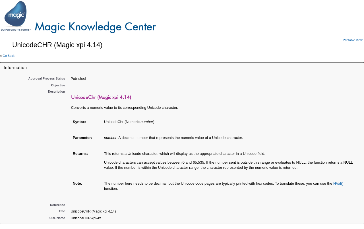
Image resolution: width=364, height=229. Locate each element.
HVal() (338, 183)
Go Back (9, 55)
